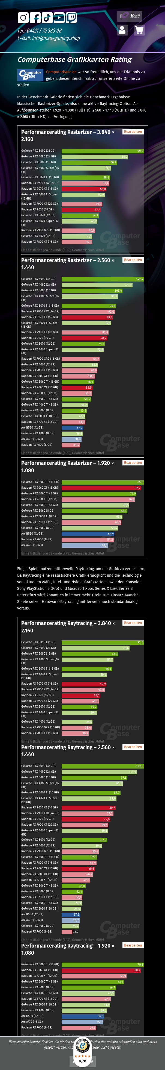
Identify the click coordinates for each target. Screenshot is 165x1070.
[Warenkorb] (139, 30)
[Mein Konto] (122, 30)
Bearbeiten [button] (133, 131)
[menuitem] (129, 16)
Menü (129, 15)
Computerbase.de (61, 72)
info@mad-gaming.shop (56, 38)
